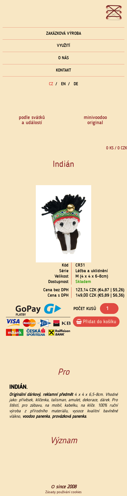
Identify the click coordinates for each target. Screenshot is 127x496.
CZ (51, 83)
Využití (63, 45)
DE (76, 83)
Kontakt (63, 70)
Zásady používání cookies (63, 492)
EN (63, 83)
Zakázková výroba (63, 33)
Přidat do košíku (96, 321)
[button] (23, 224)
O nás (63, 57)
